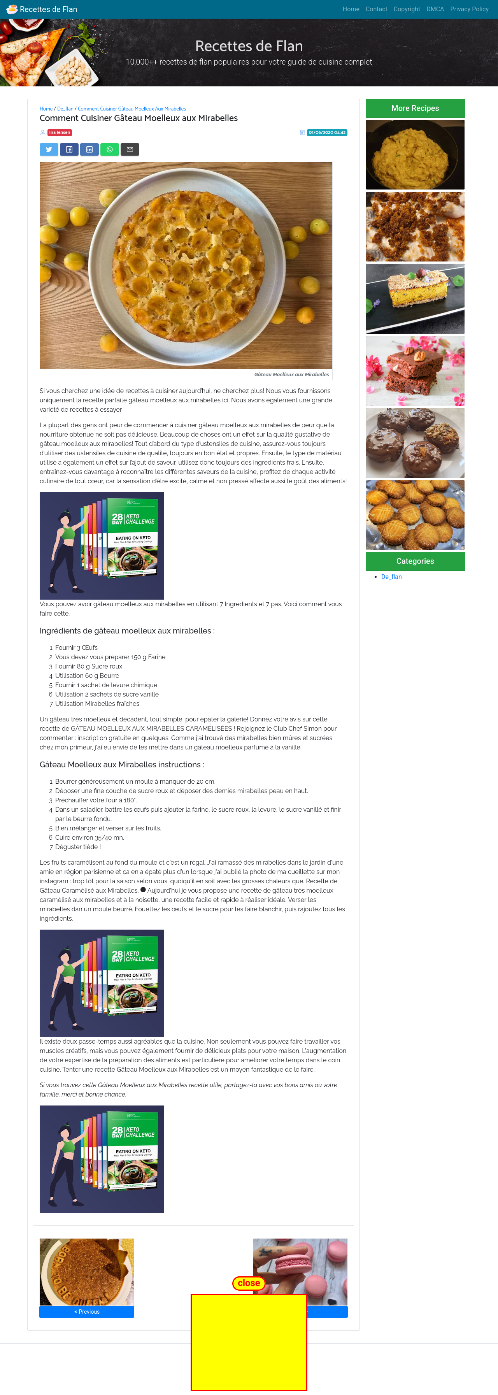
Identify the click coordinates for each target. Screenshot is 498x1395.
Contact (377, 9)
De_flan (65, 109)
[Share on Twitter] (49, 149)
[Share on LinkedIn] (89, 149)
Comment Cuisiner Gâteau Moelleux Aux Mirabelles (132, 109)
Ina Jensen (59, 132)
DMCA (435, 9)
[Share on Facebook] (69, 149)
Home (351, 9)
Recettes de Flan (41, 9)
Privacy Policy (470, 9)
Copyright (407, 9)
